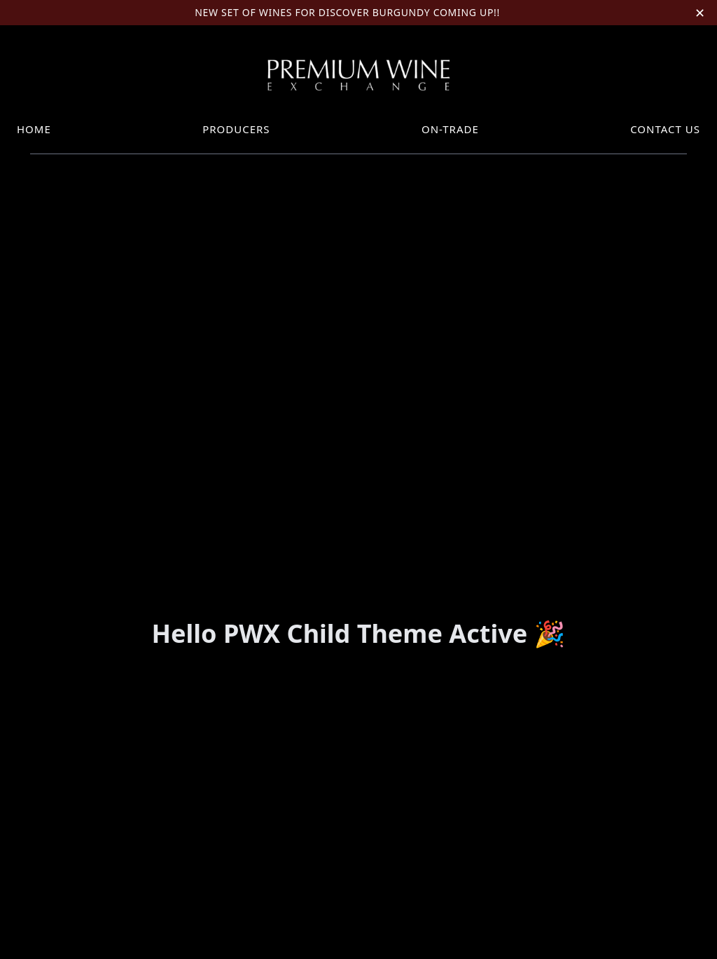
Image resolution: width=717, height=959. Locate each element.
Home (34, 129)
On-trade (450, 129)
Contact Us (665, 129)
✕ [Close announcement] (700, 13)
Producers (236, 129)
